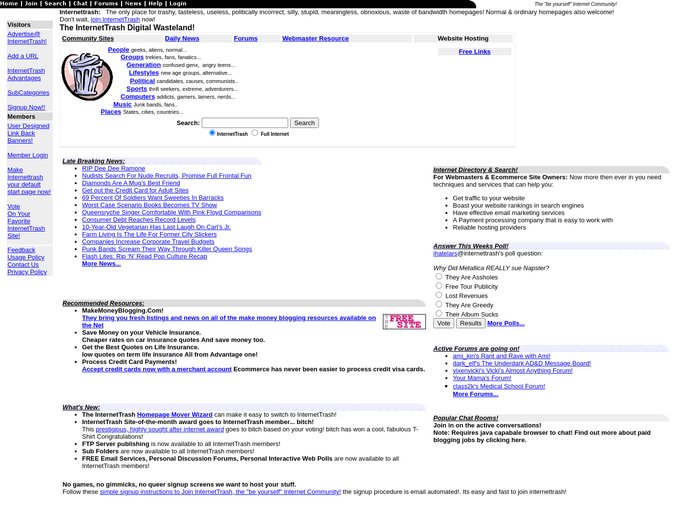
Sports (137, 88)
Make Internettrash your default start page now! (29, 180)
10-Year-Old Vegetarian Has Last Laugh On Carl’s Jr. (156, 227)
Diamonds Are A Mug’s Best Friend (131, 183)
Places (111, 111)
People (118, 49)
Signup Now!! (26, 107)
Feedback (21, 250)
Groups (132, 57)
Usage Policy (25, 257)
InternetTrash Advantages (26, 74)
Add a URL (23, 56)
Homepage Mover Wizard (174, 414)
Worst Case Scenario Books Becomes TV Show (149, 205)
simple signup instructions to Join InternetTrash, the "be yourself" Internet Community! (220, 491)
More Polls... (506, 323)
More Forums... (475, 394)
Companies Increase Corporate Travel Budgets (148, 241)
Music (122, 104)
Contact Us (23, 264)
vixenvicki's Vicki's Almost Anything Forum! (512, 370)
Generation (144, 64)
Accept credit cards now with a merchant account (157, 369)
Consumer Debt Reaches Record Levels (139, 219)
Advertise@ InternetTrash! (26, 37)
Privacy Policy (27, 272)
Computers (138, 96)
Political (142, 81)
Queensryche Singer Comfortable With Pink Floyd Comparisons (171, 212)
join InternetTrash (115, 19)
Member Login (27, 155)
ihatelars (445, 253)
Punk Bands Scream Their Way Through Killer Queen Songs (167, 249)
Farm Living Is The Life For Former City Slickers (149, 234)
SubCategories (28, 92)
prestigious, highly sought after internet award (160, 429)
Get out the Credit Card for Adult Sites (135, 190)
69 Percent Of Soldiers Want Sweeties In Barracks (153, 197)
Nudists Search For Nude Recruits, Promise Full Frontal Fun (167, 175)
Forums (246, 38)
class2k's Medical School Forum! (499, 386)
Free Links (475, 51)
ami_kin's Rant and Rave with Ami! (501, 356)
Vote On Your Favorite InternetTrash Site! (26, 221)
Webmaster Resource (315, 38)
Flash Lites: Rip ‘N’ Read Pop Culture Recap (144, 256)
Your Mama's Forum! (482, 378)
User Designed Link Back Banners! (28, 133)
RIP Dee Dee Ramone (113, 168)
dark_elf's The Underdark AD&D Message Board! (522, 363)
